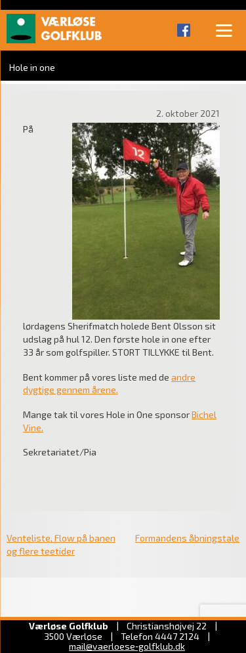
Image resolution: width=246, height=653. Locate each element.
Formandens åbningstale (187, 537)
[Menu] (224, 29)
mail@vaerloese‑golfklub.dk (127, 646)
